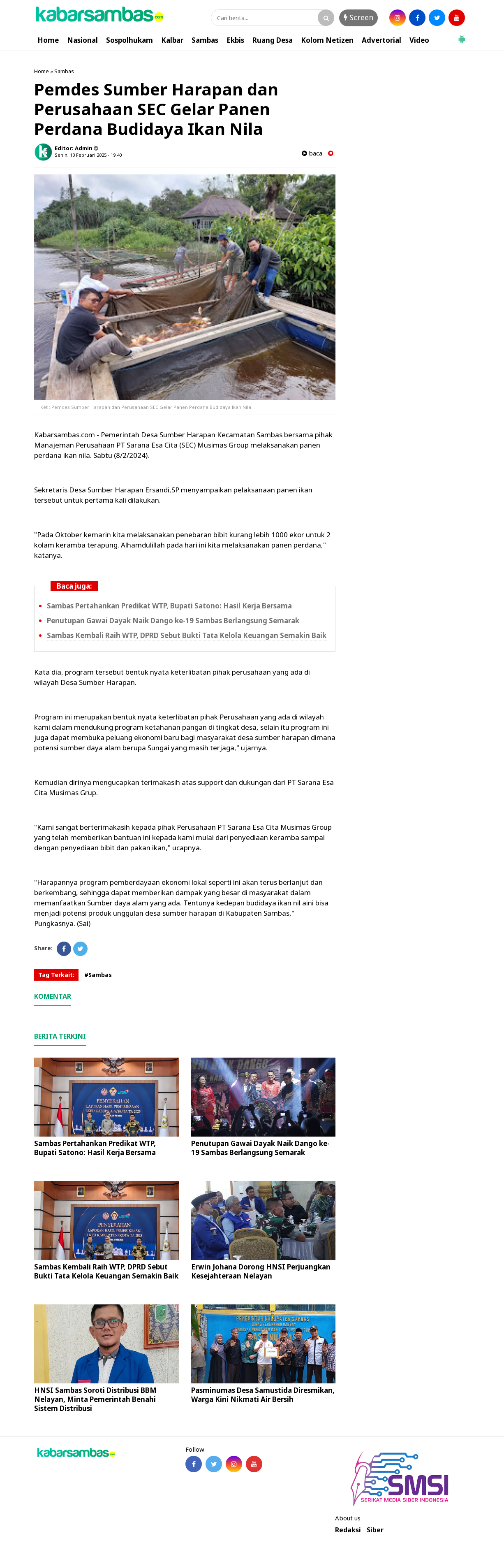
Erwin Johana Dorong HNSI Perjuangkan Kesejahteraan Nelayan (261, 1271)
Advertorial (381, 40)
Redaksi (348, 1530)
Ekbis (235, 40)
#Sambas (98, 975)
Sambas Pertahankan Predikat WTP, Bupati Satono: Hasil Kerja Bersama (169, 605)
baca (312, 153)
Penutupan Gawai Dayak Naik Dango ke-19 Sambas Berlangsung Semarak (173, 620)
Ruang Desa (272, 40)
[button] (462, 36)
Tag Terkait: (56, 975)
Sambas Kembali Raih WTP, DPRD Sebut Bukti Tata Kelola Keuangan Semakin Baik (186, 635)
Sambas (205, 40)
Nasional (82, 40)
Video (419, 40)
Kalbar (172, 40)
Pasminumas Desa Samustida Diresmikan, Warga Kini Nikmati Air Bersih (263, 1394)
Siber (375, 1530)
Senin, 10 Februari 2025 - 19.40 (88, 155)
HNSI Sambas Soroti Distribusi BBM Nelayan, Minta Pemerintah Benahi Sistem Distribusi (95, 1399)
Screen (358, 17)
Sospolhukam (129, 40)
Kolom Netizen (327, 40)
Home (48, 40)
